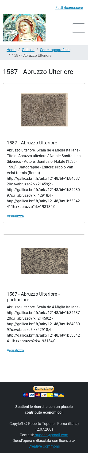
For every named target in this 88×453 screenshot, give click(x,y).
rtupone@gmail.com (51, 435)
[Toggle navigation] (78, 28)
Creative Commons (44, 446)
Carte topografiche (55, 50)
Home (11, 50)
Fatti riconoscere (69, 7)
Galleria (28, 50)
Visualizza (15, 216)
